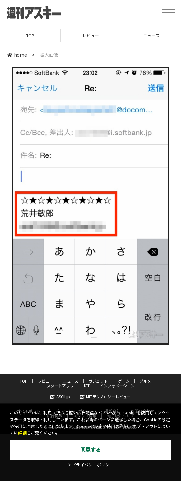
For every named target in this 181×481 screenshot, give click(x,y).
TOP (30, 35)
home (17, 54)
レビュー (90, 35)
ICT (87, 385)
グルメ (145, 381)
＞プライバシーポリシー (90, 465)
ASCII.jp (60, 396)
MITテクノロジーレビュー (105, 396)
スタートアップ (60, 385)
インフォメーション (117, 385)
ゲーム (124, 381)
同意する (90, 450)
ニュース (70, 381)
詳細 (22, 433)
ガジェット (98, 381)
